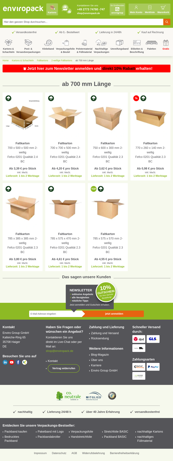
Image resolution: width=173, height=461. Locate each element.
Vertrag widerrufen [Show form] (63, 368)
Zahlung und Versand (105, 333)
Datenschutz (59, 453)
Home (6, 60)
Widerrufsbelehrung (93, 453)
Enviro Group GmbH (104, 370)
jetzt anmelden (114, 313)
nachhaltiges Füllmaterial (145, 438)
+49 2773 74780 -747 (91, 9)
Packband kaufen (16, 431)
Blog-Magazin (100, 354)
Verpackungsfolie (82, 431)
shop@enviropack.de (88, 13)
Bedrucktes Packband (12, 438)
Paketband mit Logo (51, 431)
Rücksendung (100, 338)
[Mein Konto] (136, 9)
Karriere (96, 365)
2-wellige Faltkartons (61, 60)
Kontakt (53, 361)
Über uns (97, 360)
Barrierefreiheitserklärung (124, 453)
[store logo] (23, 9)
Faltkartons (42, 60)
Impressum (40, 453)
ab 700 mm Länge (84, 60)
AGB (74, 453)
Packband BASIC (115, 436)
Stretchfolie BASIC (116, 431)
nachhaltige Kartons (150, 431)
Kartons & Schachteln (23, 60)
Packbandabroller (49, 436)
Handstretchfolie (81, 436)
